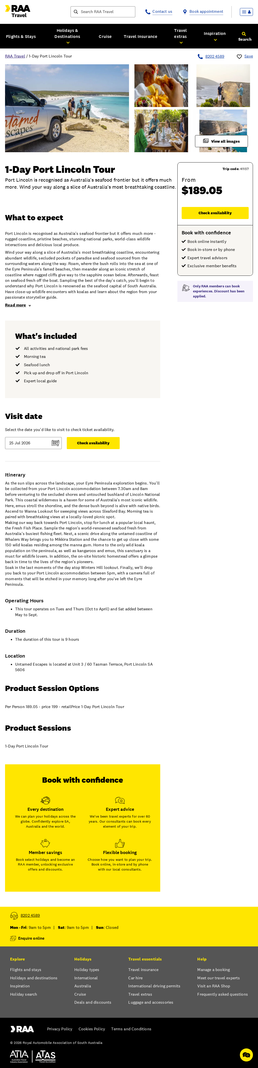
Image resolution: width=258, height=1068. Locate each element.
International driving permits (154, 986)
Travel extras (140, 994)
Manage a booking (213, 969)
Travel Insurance (140, 36)
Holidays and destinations (33, 978)
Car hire (135, 978)
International (86, 978)
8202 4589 (214, 56)
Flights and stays (25, 969)
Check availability (215, 212)
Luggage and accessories (150, 1002)
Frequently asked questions (222, 994)
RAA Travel (15, 56)
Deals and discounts (92, 1002)
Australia (82, 986)
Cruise (105, 36)
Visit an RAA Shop (213, 986)
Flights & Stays (21, 36)
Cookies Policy (92, 1029)
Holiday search (23, 994)
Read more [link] (18, 305)
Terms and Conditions (131, 1029)
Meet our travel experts (218, 978)
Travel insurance (143, 969)
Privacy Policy (59, 1029)
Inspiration (20, 986)
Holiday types (86, 969)
